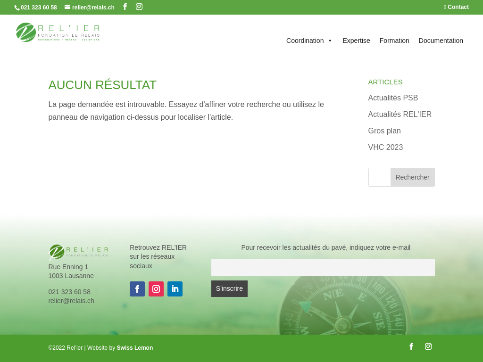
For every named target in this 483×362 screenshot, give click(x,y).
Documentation (441, 40)
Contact (456, 7)
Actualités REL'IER (400, 114)
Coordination (309, 40)
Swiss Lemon (135, 348)
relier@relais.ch (71, 300)
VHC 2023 (385, 147)
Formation (394, 40)
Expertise (356, 40)
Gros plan (384, 131)
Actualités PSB (393, 98)
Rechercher (412, 177)
